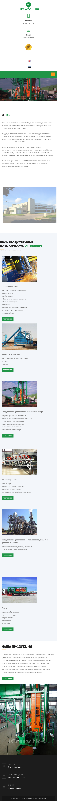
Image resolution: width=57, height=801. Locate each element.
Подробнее (7, 319)
